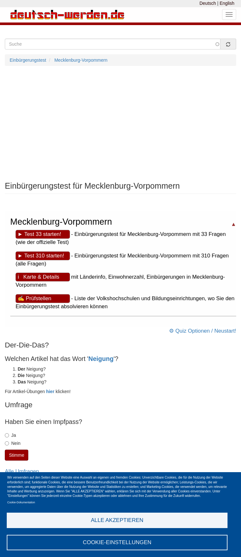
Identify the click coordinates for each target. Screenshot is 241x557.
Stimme (16, 455)
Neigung (100, 358)
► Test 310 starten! (41, 256)
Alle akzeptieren (117, 520)
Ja (10, 435)
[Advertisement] (120, 124)
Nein (13, 443)
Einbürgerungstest (28, 60)
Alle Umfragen (22, 471)
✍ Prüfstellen (34, 298)
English (226, 3)
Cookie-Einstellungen (117, 542)
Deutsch (208, 3)
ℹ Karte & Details (38, 277)
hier (50, 391)
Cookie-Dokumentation (21, 502)
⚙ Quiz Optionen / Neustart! (202, 331)
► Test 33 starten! (39, 234)
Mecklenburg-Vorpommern (80, 60)
